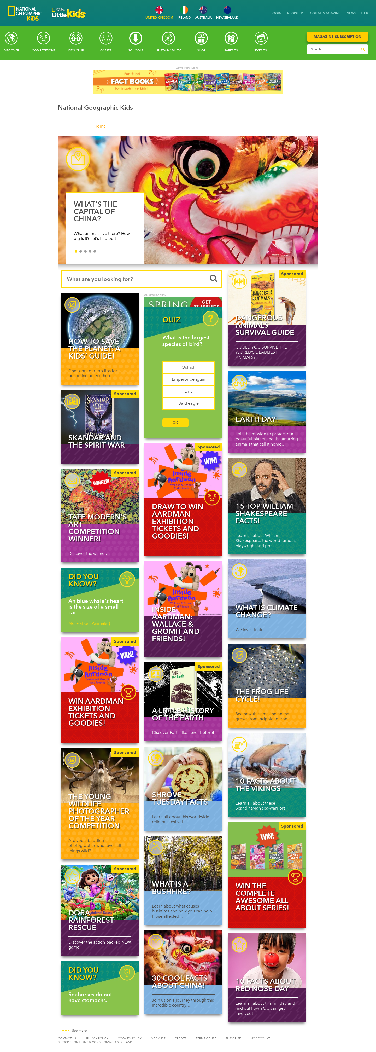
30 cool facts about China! (179, 982)
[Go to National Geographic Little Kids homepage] (69, 19)
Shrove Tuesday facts (180, 798)
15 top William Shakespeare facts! (264, 513)
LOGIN (276, 13)
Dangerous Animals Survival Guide (265, 325)
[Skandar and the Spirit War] (100, 417)
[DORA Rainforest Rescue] (100, 892)
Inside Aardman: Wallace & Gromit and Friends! (175, 624)
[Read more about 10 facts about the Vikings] (267, 760)
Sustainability (168, 50)
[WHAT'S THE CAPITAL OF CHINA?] (188, 200)
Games (105, 50)
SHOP (201, 50)
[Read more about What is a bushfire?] (183, 863)
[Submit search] (363, 49)
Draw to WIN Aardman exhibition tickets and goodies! (177, 521)
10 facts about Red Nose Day (265, 985)
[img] (183, 470)
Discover (11, 50)
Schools (135, 50)
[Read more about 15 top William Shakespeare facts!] (267, 485)
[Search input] (332, 49)
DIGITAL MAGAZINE (325, 13)
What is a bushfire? (171, 888)
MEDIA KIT (158, 1038)
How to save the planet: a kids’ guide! (94, 348)
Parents (231, 50)
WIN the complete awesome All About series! (262, 896)
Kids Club (76, 50)
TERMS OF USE (206, 1038)
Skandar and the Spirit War (96, 441)
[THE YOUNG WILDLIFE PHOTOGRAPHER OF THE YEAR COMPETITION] (100, 775)
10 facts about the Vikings (265, 785)
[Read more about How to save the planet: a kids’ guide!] (100, 320)
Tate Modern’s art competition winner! (97, 527)
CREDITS (180, 1038)
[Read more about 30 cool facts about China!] (183, 957)
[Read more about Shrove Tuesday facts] (183, 774)
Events (261, 50)
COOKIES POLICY (130, 1038)
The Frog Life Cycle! (262, 695)
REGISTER (295, 13)
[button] (188, 1030)
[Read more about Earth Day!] (267, 398)
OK (175, 423)
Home (100, 126)
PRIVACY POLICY (96, 1038)
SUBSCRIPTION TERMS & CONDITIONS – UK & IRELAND (95, 1042)
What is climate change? (267, 611)
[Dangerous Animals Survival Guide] (267, 297)
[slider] (188, 203)
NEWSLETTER (357, 13)
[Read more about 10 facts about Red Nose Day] (267, 960)
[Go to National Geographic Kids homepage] (25, 14)
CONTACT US (67, 1038)
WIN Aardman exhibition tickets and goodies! (96, 712)
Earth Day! (257, 419)
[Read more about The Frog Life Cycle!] (267, 671)
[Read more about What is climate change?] (267, 586)
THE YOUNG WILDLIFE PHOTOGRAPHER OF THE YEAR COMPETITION (98, 811)
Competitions (43, 50)
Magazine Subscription (337, 36)
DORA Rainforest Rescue (91, 920)
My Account (260, 1038)
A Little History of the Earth (183, 714)
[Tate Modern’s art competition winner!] (100, 496)
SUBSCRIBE (233, 1038)
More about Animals (89, 623)
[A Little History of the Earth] (183, 689)
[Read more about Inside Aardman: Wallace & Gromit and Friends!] (183, 588)
